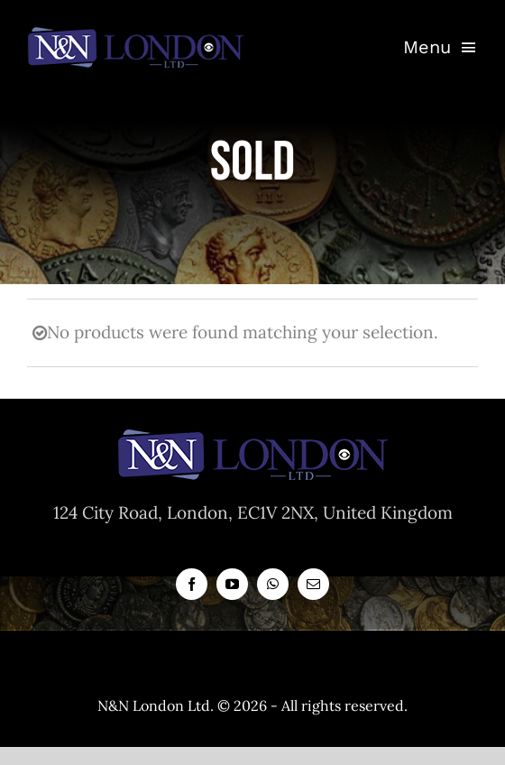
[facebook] (191, 584)
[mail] (313, 584)
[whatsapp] (273, 584)
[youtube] (232, 584)
